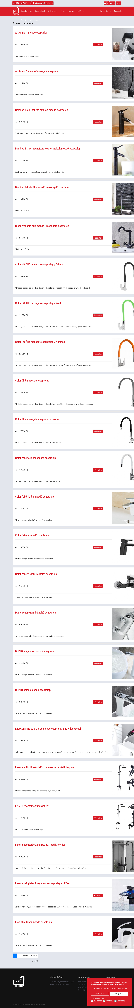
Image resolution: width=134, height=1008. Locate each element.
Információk (105, 11)
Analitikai (109, 1001)
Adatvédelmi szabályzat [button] (117, 988)
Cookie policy (83, 990)
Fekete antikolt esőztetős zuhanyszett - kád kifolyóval (45, 767)
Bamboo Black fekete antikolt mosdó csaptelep (41, 110)
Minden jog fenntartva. (38, 1004)
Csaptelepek (26, 11)
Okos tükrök (40, 11)
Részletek (98, 45)
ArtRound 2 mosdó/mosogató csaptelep (37, 71)
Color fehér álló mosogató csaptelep (35, 458)
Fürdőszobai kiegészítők (71, 11)
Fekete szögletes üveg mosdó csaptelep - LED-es (43, 883)
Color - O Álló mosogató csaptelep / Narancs (40, 342)
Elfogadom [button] (119, 994)
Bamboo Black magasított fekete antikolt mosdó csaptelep (48, 148)
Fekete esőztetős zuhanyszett (31, 806)
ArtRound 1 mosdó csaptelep (31, 32)
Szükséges (97, 1001)
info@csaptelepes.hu (65, 982)
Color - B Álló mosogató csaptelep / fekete (39, 264)
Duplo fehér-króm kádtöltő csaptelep (35, 612)
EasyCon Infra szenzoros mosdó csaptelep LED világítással (48, 728)
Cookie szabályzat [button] (98, 988)
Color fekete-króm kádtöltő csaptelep (36, 574)
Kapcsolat (118, 11)
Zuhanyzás (53, 11)
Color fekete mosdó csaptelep (32, 535)
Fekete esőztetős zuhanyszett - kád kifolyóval (40, 844)
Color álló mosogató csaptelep (32, 380)
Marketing (121, 1001)
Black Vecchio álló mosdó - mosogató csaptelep (42, 226)
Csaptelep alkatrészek (30, 20)
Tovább (25, 956)
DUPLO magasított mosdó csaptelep (35, 651)
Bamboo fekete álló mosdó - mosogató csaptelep (42, 187)
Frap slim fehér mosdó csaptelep (33, 922)
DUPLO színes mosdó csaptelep (33, 690)
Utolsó (34, 956)
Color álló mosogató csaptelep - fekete (37, 419)
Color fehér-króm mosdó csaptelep (34, 496)
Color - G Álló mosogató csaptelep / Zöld (38, 303)
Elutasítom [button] (100, 994)
